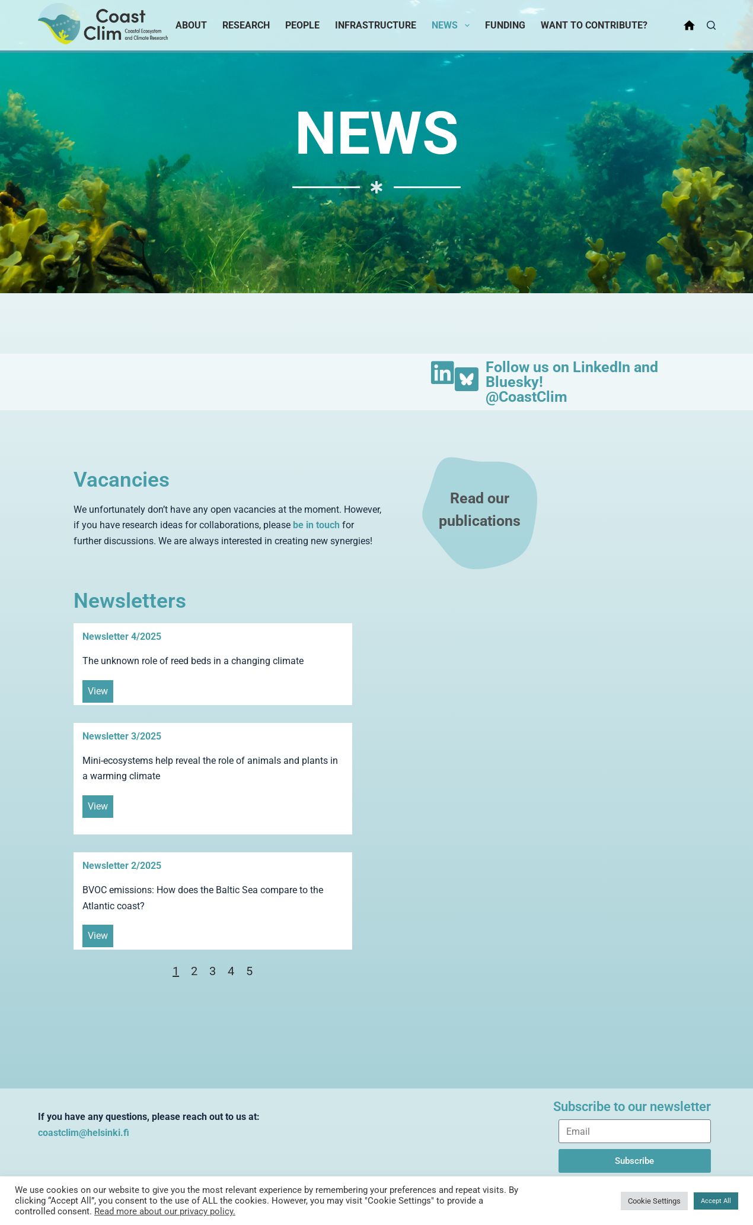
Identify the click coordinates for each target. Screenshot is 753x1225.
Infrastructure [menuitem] (375, 25)
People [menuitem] (302, 25)
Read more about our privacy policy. (164, 1211)
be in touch (316, 525)
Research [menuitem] (246, 25)
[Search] (711, 25)
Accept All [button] (716, 1201)
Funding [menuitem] (505, 25)
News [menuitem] (453, 25)
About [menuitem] (191, 25)
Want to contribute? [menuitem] (594, 25)
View (98, 691)
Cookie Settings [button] (654, 1201)
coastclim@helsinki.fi (83, 1132)
